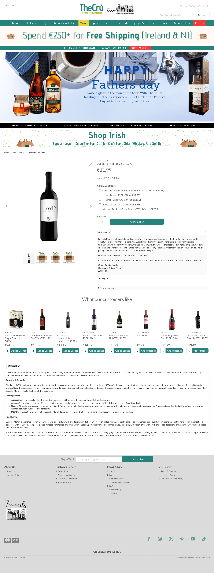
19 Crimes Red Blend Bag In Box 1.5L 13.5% (15, 338)
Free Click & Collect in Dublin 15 (131, 125)
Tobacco (164, 23)
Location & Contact (14, 475)
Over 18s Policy (166, 475)
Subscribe (138, 459)
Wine (83, 23)
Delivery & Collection (66, 479)
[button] (90, 164)
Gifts (107, 23)
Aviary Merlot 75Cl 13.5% (121, 204)
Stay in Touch (67, 459)
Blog (110, 475)
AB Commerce (204, 557)
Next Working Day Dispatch (30, 125)
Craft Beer (29, 23)
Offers (199, 23)
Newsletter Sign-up (65, 475)
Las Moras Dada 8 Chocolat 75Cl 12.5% (197, 337)
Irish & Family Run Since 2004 (81, 125)
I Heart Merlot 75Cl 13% (121, 195)
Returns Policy (63, 482)
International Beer (64, 23)
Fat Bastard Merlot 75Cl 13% (93, 337)
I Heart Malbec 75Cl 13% (121, 199)
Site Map (112, 493)
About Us (9, 471)
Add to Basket (137, 221)
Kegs (44, 23)
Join (13, 5)
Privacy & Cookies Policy (170, 479)
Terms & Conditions (168, 471)
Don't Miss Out (141, 48)
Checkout (203, 6)
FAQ (110, 486)
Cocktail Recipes (115, 479)
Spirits (96, 23)
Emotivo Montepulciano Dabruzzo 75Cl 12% (67, 338)
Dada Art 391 (141, 335)
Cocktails (121, 23)
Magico (184, 557)
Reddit (111, 471)
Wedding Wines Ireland (118, 482)
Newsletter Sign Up (182, 125)
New (15, 23)
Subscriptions (63, 471)
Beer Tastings (114, 489)
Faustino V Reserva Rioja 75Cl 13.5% (118, 337)
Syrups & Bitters (143, 23)
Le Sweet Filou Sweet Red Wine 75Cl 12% (41, 337)
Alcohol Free (182, 23)
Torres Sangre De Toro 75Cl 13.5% (169, 337)
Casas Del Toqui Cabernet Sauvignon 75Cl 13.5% (133, 190)
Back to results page (108, 288)
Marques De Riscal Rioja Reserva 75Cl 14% (130, 209)
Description (14, 365)
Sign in (7, 5)
